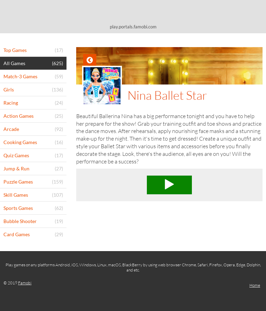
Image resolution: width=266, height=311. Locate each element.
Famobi (25, 282)
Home (254, 285)
